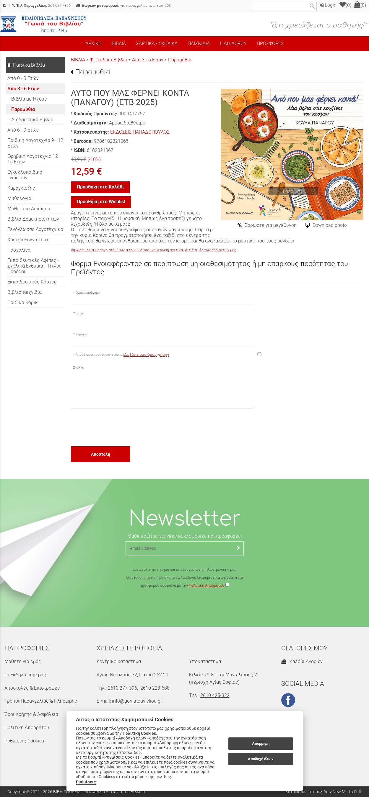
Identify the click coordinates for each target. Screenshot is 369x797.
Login (328, 5)
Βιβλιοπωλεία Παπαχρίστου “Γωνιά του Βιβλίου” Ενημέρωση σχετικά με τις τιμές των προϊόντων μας (153, 250)
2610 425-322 (215, 695)
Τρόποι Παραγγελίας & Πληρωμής (40, 701)
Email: (80, 313)
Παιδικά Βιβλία (108, 60)
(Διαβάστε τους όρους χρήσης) (146, 355)
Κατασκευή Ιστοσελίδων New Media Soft (323, 791)
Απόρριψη (260, 743)
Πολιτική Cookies (139, 733)
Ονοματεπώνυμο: (88, 293)
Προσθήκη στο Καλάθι (100, 187)
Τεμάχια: (82, 334)
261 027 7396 (41, 5)
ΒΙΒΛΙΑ (78, 60)
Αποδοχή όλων (261, 759)
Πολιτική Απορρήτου (206, 585)
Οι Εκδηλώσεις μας (25, 675)
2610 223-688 (155, 688)
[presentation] (116, 427)
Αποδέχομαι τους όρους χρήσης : (123, 355)
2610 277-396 (122, 688)
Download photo (330, 225)
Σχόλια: (78, 368)
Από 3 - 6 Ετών (147, 60)
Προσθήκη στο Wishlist (101, 201)
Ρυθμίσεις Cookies (24, 741)
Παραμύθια (179, 60)
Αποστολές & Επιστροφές (32, 688)
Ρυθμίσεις (86, 782)
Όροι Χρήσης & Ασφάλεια (31, 714)
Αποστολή (100, 454)
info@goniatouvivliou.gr (137, 701)
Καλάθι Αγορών (302, 661)
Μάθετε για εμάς (22, 661)
